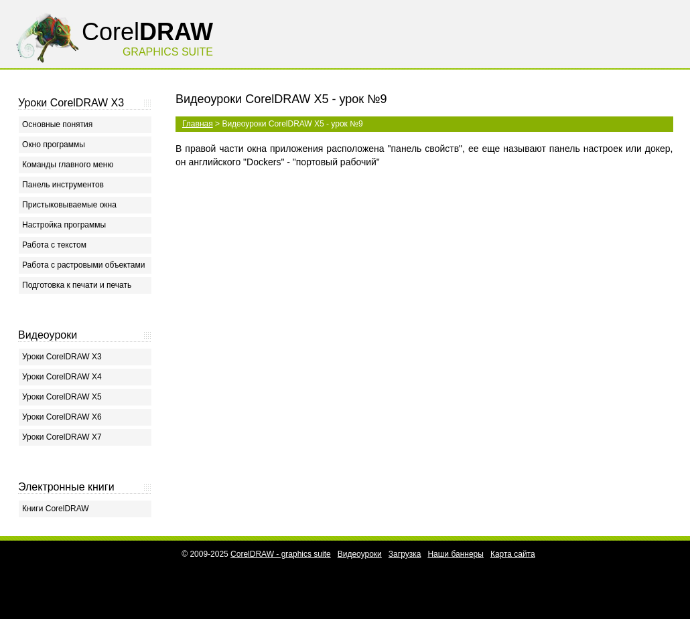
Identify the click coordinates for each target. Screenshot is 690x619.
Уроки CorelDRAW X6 (62, 417)
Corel (147, 32)
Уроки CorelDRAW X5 (62, 397)
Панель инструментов (63, 184)
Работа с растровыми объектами (83, 265)
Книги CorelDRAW (55, 508)
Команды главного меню (67, 164)
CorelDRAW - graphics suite (280, 554)
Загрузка (405, 554)
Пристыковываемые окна (69, 204)
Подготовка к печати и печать (76, 285)
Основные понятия (57, 124)
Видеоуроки (360, 554)
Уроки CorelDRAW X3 (62, 356)
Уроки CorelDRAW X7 (62, 437)
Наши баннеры (455, 554)
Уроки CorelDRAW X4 (62, 376)
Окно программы (53, 144)
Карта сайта (512, 554)
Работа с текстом (54, 245)
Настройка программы (64, 225)
